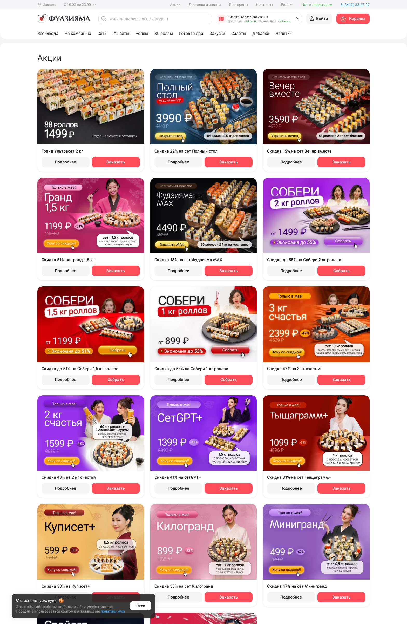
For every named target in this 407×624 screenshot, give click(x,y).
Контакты (264, 5)
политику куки (113, 611)
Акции (175, 5)
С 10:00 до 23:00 (80, 5)
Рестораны (238, 5)
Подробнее (65, 162)
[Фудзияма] (63, 19)
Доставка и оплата (205, 5)
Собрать (341, 270)
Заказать (115, 162)
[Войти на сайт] (319, 19)
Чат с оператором (317, 4)
